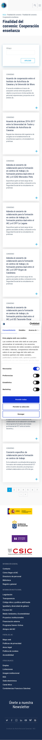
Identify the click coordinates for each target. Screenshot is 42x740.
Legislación (7, 595)
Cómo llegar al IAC (10, 573)
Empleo (6, 665)
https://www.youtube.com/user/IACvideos (25, 720)
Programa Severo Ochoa (13, 625)
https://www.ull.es (19, 538)
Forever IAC (7, 610)
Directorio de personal (12, 576)
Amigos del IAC (9, 629)
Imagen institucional (11, 673)
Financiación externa (11, 621)
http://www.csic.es (20, 551)
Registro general (9, 584)
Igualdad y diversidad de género (16, 606)
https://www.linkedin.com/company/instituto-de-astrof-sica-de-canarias (21, 720)
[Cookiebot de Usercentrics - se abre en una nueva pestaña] (29, 324)
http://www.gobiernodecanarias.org (20, 524)
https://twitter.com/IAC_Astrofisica (7, 720)
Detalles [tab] (22, 330)
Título (8, 48)
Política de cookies (10, 651)
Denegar (21, 414)
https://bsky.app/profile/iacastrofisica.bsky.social (30, 720)
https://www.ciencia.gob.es (20, 511)
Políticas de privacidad (12, 643)
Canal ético (7, 685)
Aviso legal (7, 647)
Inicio (4, 15)
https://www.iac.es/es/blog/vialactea (35, 720)
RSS (4, 677)
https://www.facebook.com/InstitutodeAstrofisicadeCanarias (11, 720)
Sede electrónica (10, 681)
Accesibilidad (8, 655)
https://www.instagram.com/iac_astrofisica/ (16, 720)
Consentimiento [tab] (9, 330)
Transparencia (9, 598)
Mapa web (7, 640)
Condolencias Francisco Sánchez (16, 688)
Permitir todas (21, 399)
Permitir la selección (21, 407)
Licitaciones (8, 669)
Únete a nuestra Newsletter (21, 704)
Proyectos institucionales (13, 618)
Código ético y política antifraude (16, 602)
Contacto (6, 569)
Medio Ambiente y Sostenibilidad (16, 614)
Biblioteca (7, 580)
